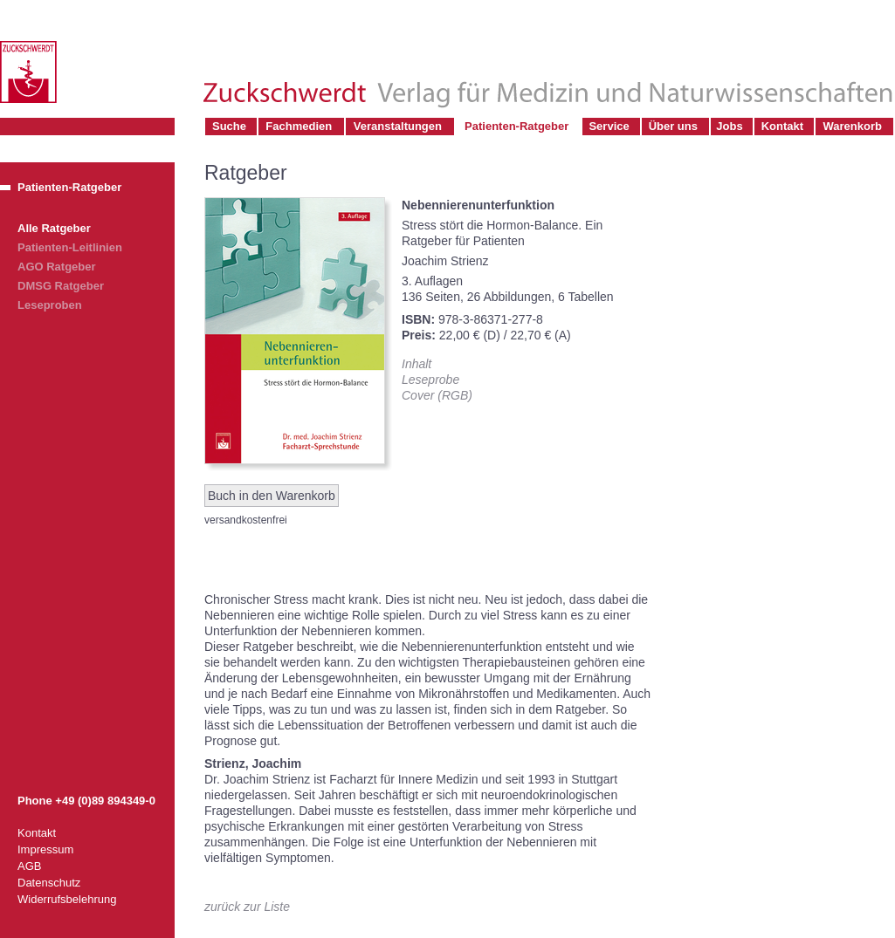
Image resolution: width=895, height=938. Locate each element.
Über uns (673, 126)
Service (609, 126)
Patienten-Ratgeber (516, 126)
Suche (229, 126)
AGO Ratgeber (56, 266)
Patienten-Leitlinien (69, 247)
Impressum (45, 849)
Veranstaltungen (398, 126)
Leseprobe (430, 380)
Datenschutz (48, 882)
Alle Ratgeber (54, 228)
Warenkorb (852, 126)
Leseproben (49, 305)
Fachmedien (298, 126)
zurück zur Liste (247, 907)
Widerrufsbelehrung (66, 899)
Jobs (729, 126)
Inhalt (416, 364)
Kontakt (782, 126)
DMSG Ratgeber (60, 285)
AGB (29, 866)
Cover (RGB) (437, 395)
